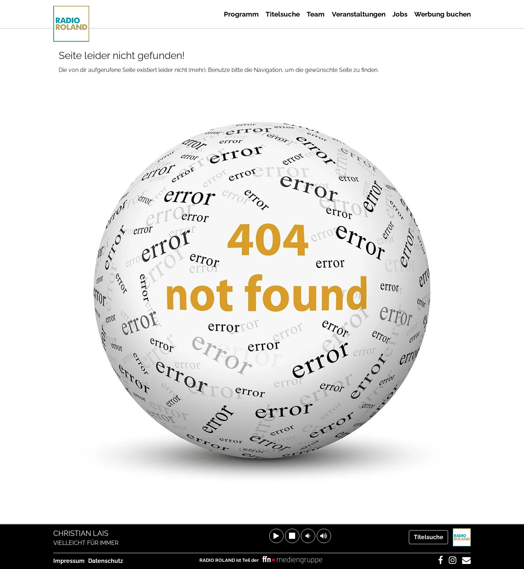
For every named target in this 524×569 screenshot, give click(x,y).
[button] (276, 536)
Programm (241, 14)
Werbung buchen (442, 14)
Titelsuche (283, 14)
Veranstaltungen (358, 14)
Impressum (69, 560)
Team (316, 14)
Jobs (399, 14)
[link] (292, 560)
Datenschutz (105, 560)
